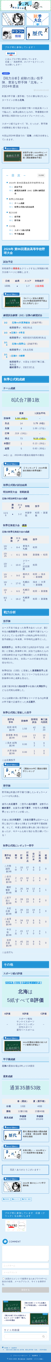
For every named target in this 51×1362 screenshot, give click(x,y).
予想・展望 (27, 1199)
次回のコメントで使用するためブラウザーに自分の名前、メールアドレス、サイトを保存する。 (24, 1281)
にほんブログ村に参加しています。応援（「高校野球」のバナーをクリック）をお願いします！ (25, 62)
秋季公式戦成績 (16, 199)
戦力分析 (13, 212)
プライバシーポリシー (20, 1355)
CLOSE (41, 175)
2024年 (6, 1199)
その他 (12, 226)
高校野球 (6, 73)
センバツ (16, 1199)
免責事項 (35, 1355)
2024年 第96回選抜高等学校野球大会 (26, 183)
